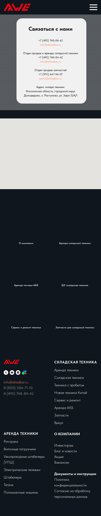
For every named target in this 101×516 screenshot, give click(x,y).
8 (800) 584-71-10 (18, 388)
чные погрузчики (23, 449)
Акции (59, 456)
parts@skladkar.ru (50, 78)
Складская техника (75, 362)
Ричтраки (11, 441)
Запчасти (61, 415)
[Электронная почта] (12, 372)
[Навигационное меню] (93, 7)
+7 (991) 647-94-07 (50, 74)
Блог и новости (65, 451)
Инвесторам (63, 445)
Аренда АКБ (63, 407)
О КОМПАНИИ (67, 434)
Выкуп (58, 423)
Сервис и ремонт (67, 400)
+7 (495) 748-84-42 (50, 40)
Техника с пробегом (69, 385)
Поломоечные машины (21, 492)
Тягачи (8, 485)
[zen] (18, 372)
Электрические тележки (22, 470)
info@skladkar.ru (50, 44)
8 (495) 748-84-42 (19, 393)
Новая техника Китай (70, 392)
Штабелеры (13, 477)
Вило (7, 449)
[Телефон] (6, 372)
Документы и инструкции (75, 474)
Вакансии (61, 462)
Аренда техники (66, 370)
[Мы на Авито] (24, 372)
